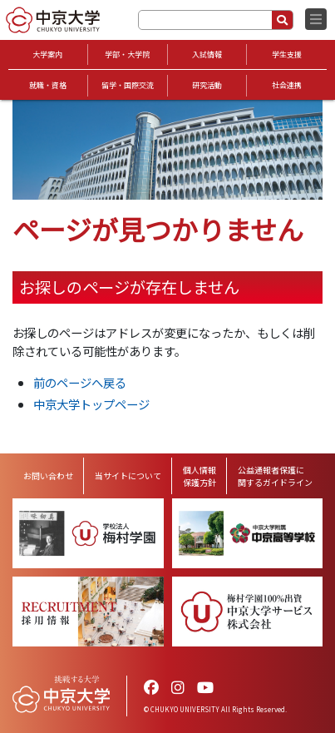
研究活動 (207, 85)
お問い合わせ (48, 475)
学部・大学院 (127, 54)
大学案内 (47, 54)
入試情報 (207, 54)
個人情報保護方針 (199, 475)
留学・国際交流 (127, 85)
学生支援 (287, 54)
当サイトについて (128, 475)
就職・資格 (48, 85)
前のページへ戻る (79, 382)
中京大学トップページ (91, 404)
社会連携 (287, 85)
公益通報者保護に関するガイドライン (275, 475)
